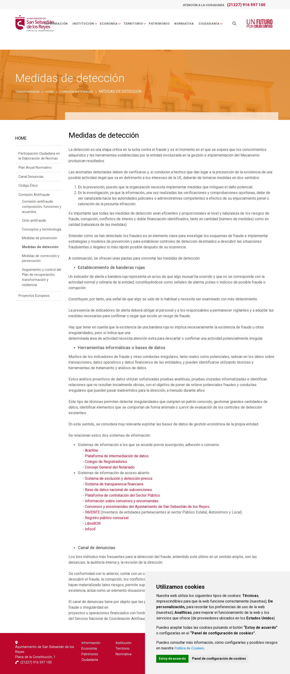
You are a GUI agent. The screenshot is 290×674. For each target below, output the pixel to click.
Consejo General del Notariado (109, 467)
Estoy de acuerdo (173, 658)
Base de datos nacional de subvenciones (118, 490)
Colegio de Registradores (106, 461)
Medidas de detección (40, 248)
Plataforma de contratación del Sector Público (122, 495)
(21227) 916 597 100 (246, 4)
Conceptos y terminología (41, 231)
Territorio (136, 24)
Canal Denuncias (31, 178)
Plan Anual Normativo (35, 169)
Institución (86, 24)
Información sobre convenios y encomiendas (121, 501)
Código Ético (28, 187)
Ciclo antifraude (34, 222)
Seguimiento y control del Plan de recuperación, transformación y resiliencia (41, 278)
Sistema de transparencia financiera (114, 484)
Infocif (90, 529)
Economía (112, 24)
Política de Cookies (190, 647)
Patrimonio (161, 24)
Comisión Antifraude (34, 196)
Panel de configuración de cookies (223, 658)
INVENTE (92, 512)
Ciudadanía (212, 24)
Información (58, 24)
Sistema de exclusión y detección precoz (118, 478)
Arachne (91, 450)
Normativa (186, 24)
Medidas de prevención (39, 240)
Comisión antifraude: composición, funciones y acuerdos (41, 208)
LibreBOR (93, 523)
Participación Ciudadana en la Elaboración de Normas (39, 157)
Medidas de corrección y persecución (40, 259)
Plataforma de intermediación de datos (117, 456)
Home (20, 139)
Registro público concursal (106, 518)
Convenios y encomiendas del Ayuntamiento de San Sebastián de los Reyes (147, 506)
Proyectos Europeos (34, 297)
